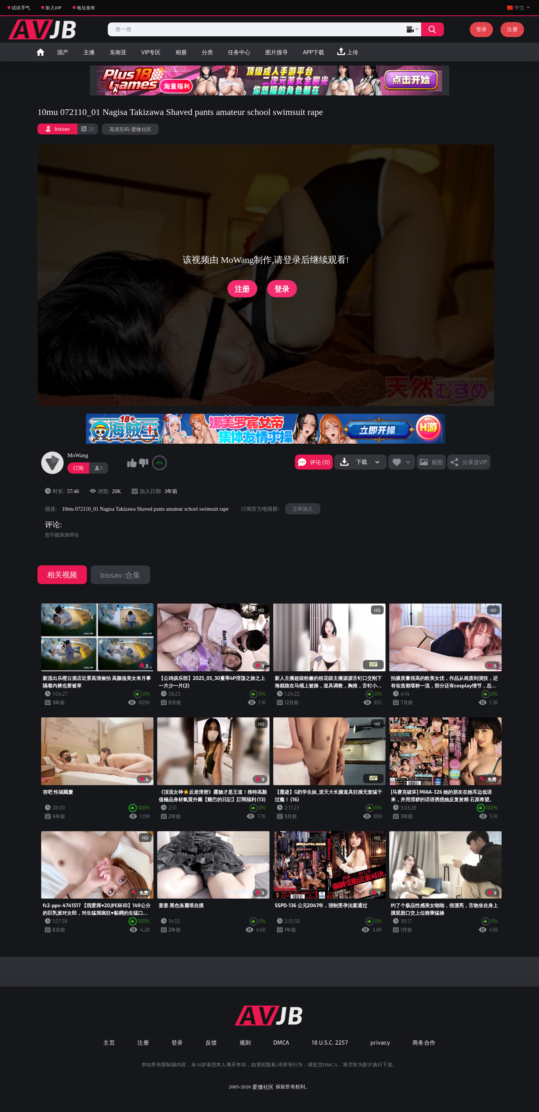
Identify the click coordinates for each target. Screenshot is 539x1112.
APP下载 (313, 52)
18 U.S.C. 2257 (330, 1042)
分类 (207, 52)
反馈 (211, 1042)
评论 (52, 524)
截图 (437, 462)
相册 (181, 52)
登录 (481, 29)
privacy (380, 1042)
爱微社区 (263, 1087)
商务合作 (424, 1042)
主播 (89, 52)
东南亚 (118, 52)
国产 (62, 52)
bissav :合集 (120, 574)
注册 (512, 29)
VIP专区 (151, 52)
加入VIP (53, 7)
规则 (245, 1042)
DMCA (281, 1042)
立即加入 (303, 509)
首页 (40, 52)
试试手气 (21, 7)
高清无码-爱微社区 (130, 129)
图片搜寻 (276, 52)
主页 (109, 1042)
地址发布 (86, 7)
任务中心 (239, 52)
